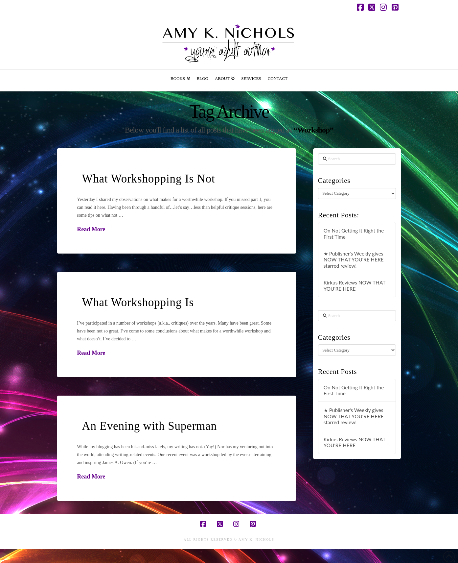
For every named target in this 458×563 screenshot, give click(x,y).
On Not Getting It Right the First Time (354, 234)
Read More (91, 229)
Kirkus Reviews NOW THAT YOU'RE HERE (354, 286)
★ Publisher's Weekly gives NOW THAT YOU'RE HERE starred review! (354, 260)
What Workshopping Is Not (148, 178)
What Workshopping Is (138, 302)
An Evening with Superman (149, 426)
